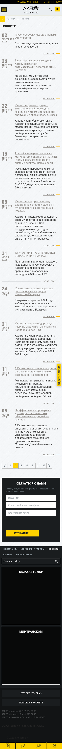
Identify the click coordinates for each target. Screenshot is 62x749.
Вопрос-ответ (24, 555)
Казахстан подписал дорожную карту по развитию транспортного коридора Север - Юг (36, 326)
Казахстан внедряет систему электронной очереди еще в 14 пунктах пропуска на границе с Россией (34, 206)
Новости (53, 549)
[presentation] (31, 524)
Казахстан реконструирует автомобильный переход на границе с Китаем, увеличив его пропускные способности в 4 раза (36, 110)
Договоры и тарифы (32, 549)
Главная (11, 19)
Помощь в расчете (31, 702)
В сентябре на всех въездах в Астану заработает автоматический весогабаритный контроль (35, 65)
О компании (10, 549)
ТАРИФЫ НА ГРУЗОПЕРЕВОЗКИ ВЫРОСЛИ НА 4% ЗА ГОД (35, 254)
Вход (57, 9)
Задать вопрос (59, 375)
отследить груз (54, 744)
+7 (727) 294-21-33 (27, 711)
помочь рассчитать (39, 744)
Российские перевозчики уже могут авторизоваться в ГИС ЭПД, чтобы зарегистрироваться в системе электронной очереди (36, 158)
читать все (49, 53)
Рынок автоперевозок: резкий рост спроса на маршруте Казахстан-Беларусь (34, 291)
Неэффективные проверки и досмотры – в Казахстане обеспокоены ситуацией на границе (33, 415)
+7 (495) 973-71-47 (27, 714)
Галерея (7, 555)
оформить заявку (23, 744)
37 (43, 465)
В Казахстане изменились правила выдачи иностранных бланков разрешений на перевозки (36, 371)
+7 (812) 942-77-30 (36, 717)
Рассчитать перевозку (8, 744)
